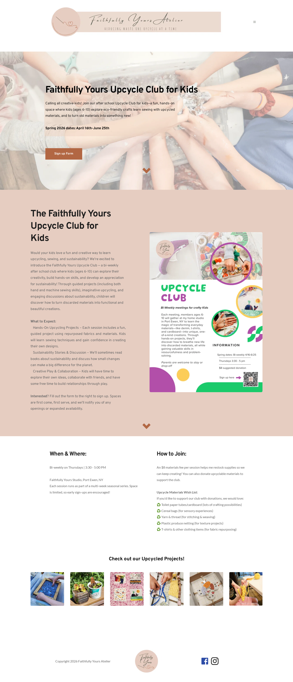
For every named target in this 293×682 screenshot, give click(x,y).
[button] (255, 22)
